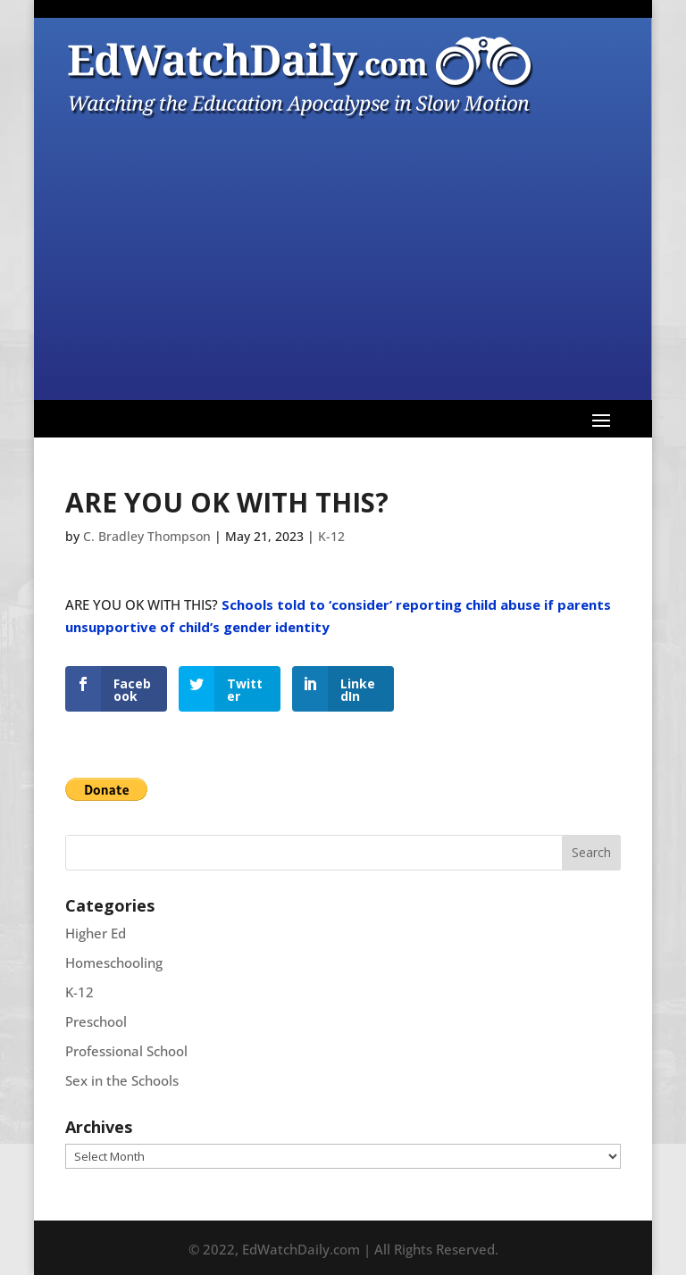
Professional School (126, 1051)
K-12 (331, 536)
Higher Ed (95, 933)
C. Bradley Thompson (147, 536)
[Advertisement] (343, 257)
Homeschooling (114, 962)
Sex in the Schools (122, 1080)
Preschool (96, 1021)
